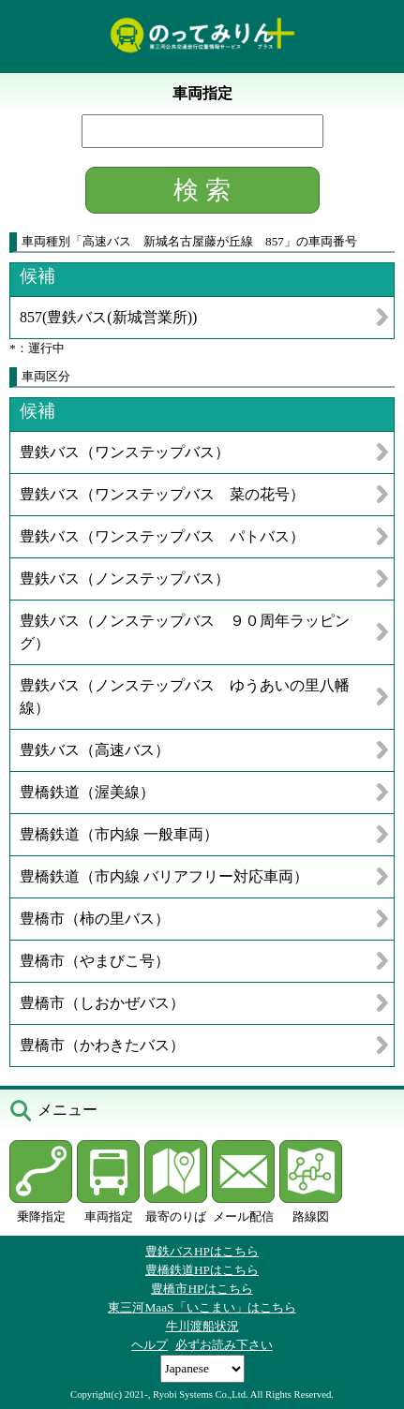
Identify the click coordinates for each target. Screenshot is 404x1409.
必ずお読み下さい (224, 1345)
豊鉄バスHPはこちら (202, 1251)
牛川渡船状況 (202, 1326)
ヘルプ (149, 1345)
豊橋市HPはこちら (201, 1289)
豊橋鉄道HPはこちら (202, 1270)
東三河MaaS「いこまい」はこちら (201, 1307)
